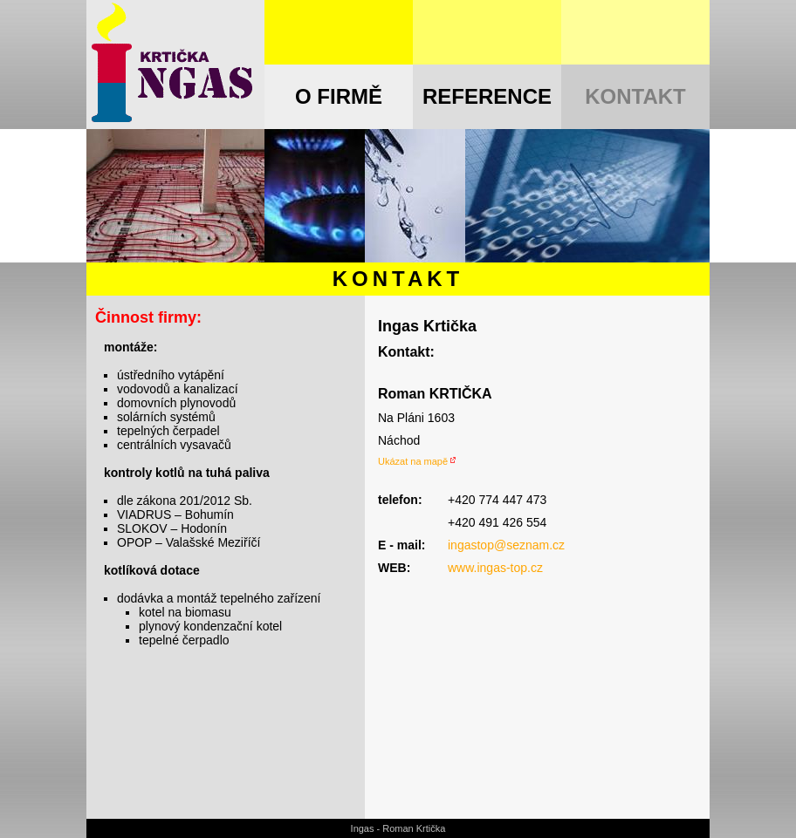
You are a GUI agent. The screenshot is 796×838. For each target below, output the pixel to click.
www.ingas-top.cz (495, 568)
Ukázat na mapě (413, 461)
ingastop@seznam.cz (506, 545)
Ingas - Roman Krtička (398, 828)
